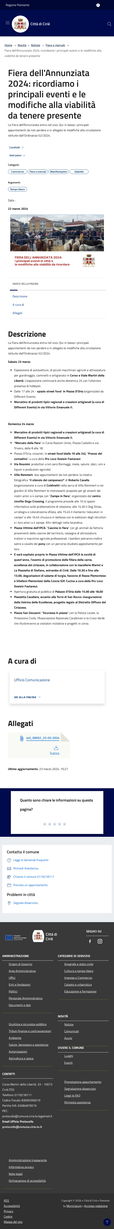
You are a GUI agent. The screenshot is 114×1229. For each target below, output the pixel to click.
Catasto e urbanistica (78, 984)
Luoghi (68, 1056)
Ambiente (15, 1038)
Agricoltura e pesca (21, 1058)
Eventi (68, 1062)
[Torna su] (107, 1222)
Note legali (16, 1174)
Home (8, 45)
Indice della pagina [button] (25, 284)
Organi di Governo (20, 964)
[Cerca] (109, 24)
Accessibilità (12, 1206)
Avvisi (68, 1038)
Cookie (8, 1216)
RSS (6, 1200)
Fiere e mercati (55, 45)
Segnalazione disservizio (80, 1088)
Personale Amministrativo (25, 998)
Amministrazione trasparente (28, 1160)
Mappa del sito (13, 1222)
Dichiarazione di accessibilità (27, 1180)
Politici (13, 991)
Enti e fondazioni (19, 984)
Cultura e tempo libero (78, 971)
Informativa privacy (21, 1167)
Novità (22, 45)
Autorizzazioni (18, 1051)
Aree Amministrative (22, 971)
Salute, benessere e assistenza (28, 1044)
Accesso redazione (96, 1206)
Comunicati (71, 1031)
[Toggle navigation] (7, 22)
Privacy (8, 1211)
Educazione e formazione (80, 991)
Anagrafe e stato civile (78, 964)
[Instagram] (100, 941)
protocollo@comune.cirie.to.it (22, 1126)
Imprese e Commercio (78, 977)
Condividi (17, 147)
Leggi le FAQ (72, 1095)
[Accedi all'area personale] (98, 5)
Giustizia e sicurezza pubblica (27, 1024)
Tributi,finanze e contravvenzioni (30, 1031)
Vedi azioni (17, 155)
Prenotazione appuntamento (82, 1082)
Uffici (12, 977)
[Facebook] (90, 941)
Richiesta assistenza (77, 1102)
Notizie (35, 45)
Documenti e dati (20, 1005)
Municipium (74, 1206)
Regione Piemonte (17, 5)
